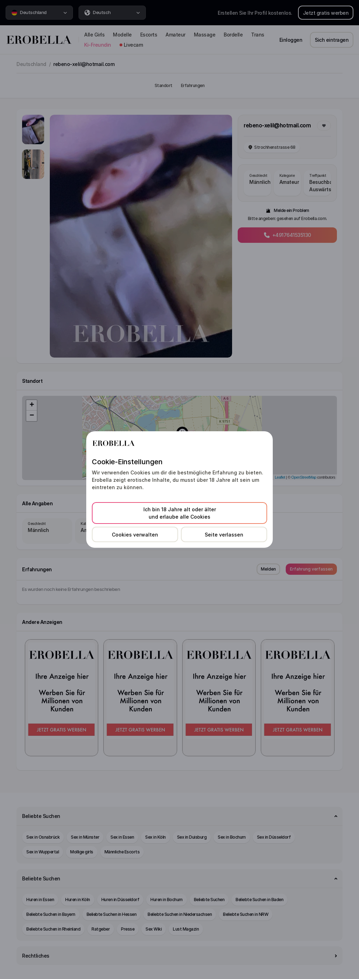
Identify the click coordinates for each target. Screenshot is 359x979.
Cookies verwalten (135, 535)
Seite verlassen (224, 535)
